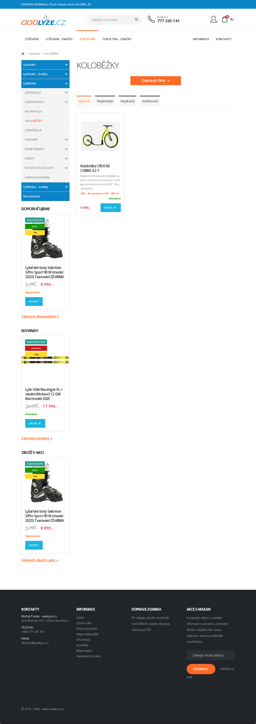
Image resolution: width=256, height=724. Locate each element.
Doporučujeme (86, 629)
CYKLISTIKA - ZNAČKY (117, 39)
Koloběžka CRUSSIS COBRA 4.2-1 (95, 168)
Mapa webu (84, 651)
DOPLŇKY (31, 140)
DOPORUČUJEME (35, 208)
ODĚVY (29, 158)
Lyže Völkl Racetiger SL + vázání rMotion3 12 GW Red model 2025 (44, 394)
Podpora (162, 16)
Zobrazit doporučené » (40, 316)
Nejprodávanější (87, 634)
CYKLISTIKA (87, 39)
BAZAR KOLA (33, 111)
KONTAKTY (223, 39)
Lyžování (29, 65)
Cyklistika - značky (35, 187)
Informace (83, 640)
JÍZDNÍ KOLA (33, 93)
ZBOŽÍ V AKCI (32, 452)
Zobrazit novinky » (36, 438)
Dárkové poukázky (37, 177)
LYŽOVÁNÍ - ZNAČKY (59, 39)
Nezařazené (31, 196)
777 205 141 (168, 20)
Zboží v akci (84, 623)
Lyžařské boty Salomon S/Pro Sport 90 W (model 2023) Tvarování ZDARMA (44, 272)
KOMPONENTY (35, 149)
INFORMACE (201, 39)
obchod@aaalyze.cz (35, 643)
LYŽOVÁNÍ (32, 39)
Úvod (80, 618)
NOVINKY (29, 330)
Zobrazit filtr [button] (156, 80)
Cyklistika (29, 83)
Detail (35, 423)
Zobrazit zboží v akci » (39, 560)
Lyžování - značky (35, 74)
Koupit (34, 301)
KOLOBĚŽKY (33, 121)
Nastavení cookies (88, 656)
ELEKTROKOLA (34, 102)
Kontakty (82, 645)
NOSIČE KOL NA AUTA (39, 168)
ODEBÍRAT (201, 669)
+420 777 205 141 (32, 632)
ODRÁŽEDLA (33, 130)
